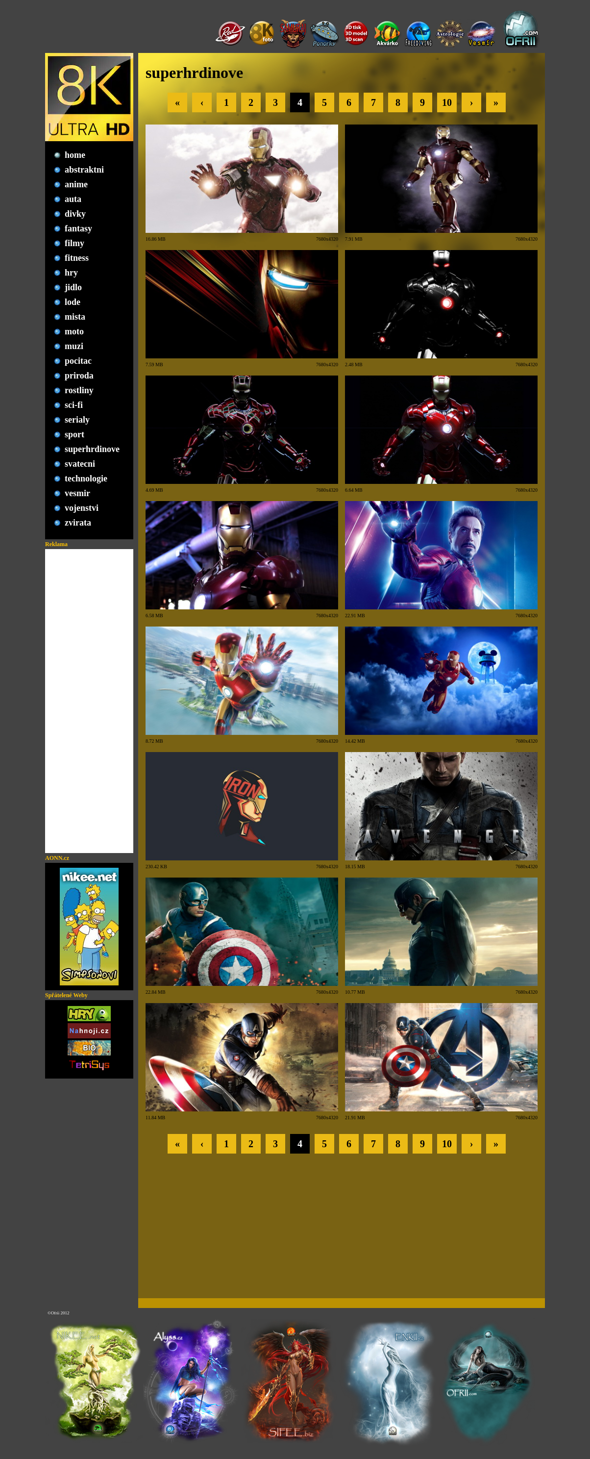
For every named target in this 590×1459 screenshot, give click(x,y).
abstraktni (84, 170)
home (75, 155)
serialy (77, 420)
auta (73, 199)
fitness (77, 258)
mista (75, 317)
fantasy (78, 228)
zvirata (78, 523)
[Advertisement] (89, 701)
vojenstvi (81, 508)
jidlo (73, 287)
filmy (74, 243)
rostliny (79, 390)
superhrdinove (92, 449)
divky (75, 214)
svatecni (80, 464)
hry (71, 272)
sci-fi (74, 405)
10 (447, 102)
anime (76, 184)
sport (74, 434)
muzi (74, 346)
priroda (79, 375)
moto (74, 331)
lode (72, 302)
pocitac (78, 361)
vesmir (77, 493)
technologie (86, 478)
